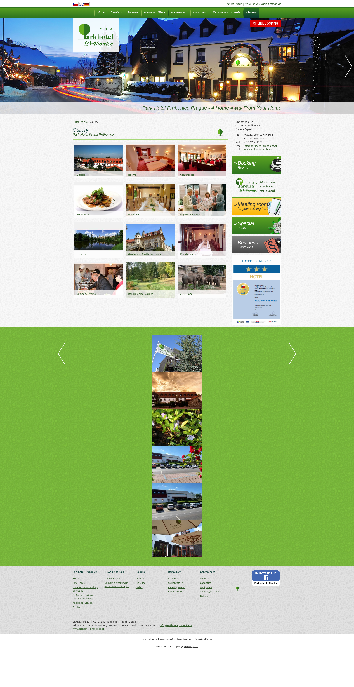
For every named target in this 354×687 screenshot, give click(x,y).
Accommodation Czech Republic (175, 638)
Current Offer (175, 583)
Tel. (237, 134)
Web (237, 149)
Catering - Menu (176, 587)
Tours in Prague (149, 638)
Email (238, 145)
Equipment (206, 587)
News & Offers (155, 12)
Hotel (101, 12)
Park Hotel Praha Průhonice (263, 4)
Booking (140, 583)
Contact (116, 12)
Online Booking (265, 23)
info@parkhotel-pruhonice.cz (260, 145)
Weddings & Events (226, 12)
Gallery (251, 12)
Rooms (133, 12)
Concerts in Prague (203, 638)
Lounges (199, 12)
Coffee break (175, 591)
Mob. (238, 142)
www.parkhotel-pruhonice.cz (260, 149)
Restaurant (179, 12)
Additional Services (83, 602)
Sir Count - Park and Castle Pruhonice (83, 596)
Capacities (205, 583)
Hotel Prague (80, 122)
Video (139, 587)
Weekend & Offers (114, 578)
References (79, 583)
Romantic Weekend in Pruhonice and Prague (117, 584)
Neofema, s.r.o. (191, 646)
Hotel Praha (234, 4)
